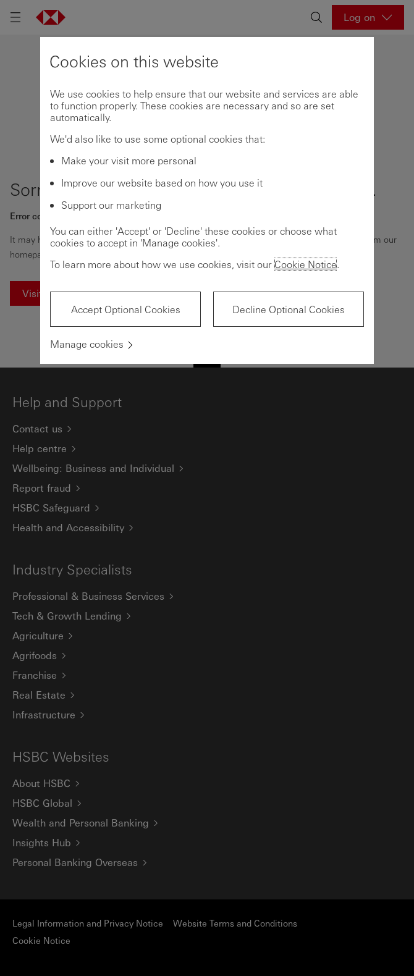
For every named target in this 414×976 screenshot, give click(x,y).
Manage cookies (87, 343)
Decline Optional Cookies (288, 309)
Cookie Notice (305, 264)
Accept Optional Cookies (125, 309)
